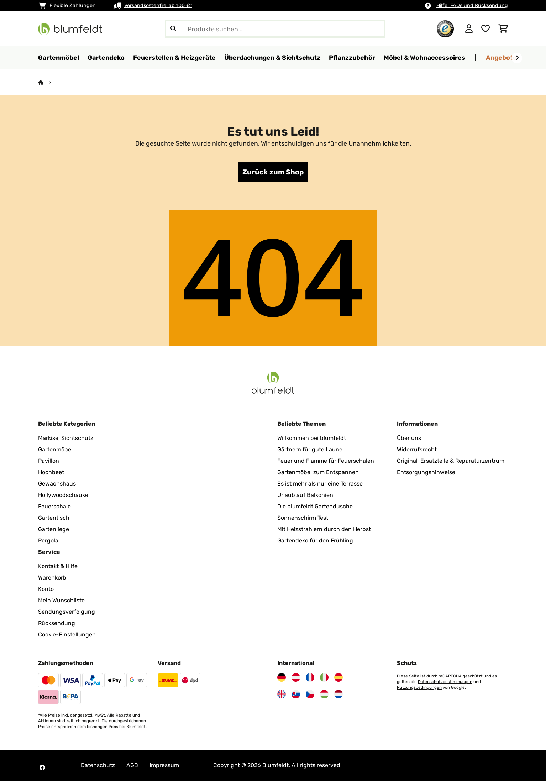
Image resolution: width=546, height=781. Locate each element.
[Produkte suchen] (275, 29)
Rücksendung (56, 623)
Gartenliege (53, 529)
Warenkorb (52, 577)
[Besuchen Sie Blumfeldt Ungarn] (324, 694)
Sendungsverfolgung (66, 611)
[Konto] (469, 28)
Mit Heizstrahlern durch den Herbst (324, 529)
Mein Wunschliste (61, 600)
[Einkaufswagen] (503, 28)
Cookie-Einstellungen (67, 634)
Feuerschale (54, 506)
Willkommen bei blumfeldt (311, 438)
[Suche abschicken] (173, 29)
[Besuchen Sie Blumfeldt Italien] (324, 677)
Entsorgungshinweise (426, 472)
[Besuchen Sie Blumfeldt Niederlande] (338, 694)
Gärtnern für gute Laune (309, 449)
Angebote (501, 57)
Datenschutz (98, 765)
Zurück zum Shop (273, 172)
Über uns (409, 438)
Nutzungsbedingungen (419, 687)
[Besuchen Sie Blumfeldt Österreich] (296, 677)
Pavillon (48, 460)
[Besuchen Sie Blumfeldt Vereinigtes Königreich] (281, 694)
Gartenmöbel (55, 449)
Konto (46, 589)
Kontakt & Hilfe (58, 566)
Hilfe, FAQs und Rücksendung (472, 5)
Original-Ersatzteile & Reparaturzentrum (450, 460)
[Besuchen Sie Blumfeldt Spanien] (338, 677)
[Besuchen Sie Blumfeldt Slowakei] (296, 694)
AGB (132, 765)
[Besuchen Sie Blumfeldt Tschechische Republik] (310, 694)
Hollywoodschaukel (64, 495)
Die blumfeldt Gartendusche (315, 506)
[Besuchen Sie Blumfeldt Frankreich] (310, 677)
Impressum (164, 765)
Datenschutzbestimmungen (445, 681)
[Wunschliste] (485, 28)
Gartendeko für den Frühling (315, 540)
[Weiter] (516, 58)
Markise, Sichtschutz (65, 438)
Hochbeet (51, 472)
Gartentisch (53, 517)
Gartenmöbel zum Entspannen (318, 472)
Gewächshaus (57, 483)
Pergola (48, 540)
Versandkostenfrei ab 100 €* (158, 5)
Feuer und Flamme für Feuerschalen (325, 460)
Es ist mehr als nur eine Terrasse (320, 483)
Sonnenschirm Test (302, 517)
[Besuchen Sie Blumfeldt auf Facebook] (42, 767)
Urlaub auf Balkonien (305, 495)
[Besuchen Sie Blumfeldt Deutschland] (281, 677)
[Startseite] (47, 82)
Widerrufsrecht (417, 449)
